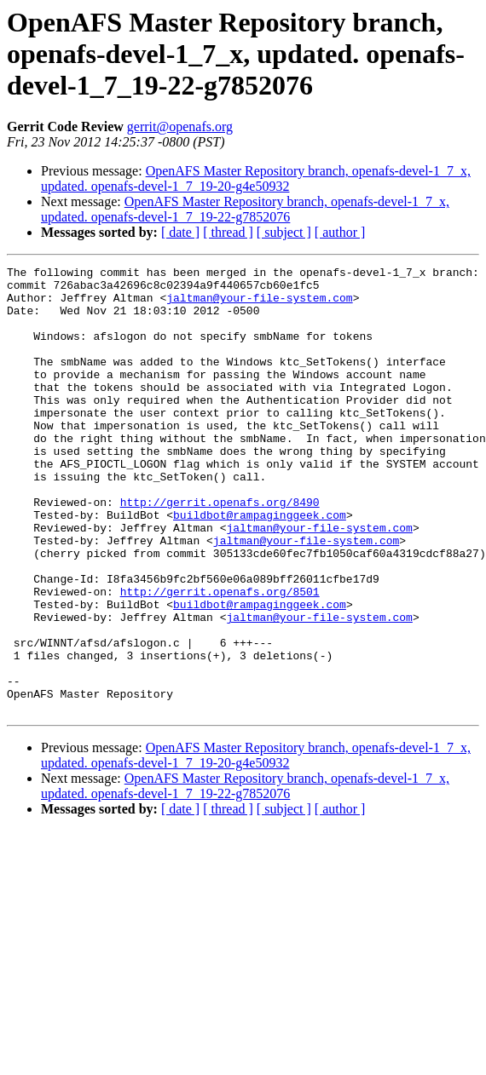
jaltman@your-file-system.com (259, 305)
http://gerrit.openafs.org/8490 (220, 550)
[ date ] (180, 232)
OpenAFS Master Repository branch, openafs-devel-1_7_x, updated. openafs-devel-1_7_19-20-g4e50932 (256, 178)
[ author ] (340, 232)
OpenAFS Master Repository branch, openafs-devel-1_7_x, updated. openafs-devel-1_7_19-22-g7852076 (245, 209)
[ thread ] (228, 232)
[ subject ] (284, 232)
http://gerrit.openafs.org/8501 (220, 657)
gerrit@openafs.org (180, 126)
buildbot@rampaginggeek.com (259, 565)
